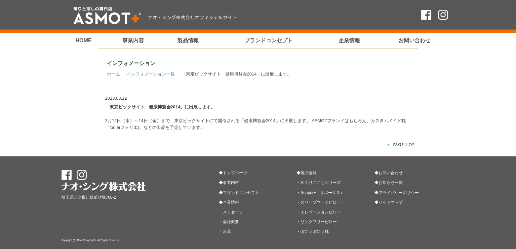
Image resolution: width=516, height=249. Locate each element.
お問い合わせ (414, 40)
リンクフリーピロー (319, 221)
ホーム (113, 74)
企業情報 (349, 40)
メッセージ (233, 212)
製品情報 (188, 40)
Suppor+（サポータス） (322, 192)
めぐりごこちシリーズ (321, 182)
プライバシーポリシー (399, 192)
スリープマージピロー (321, 202)
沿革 (227, 231)
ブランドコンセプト (268, 40)
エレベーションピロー (321, 212)
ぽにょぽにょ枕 (315, 231)
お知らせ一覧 (391, 182)
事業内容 (133, 40)
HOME (83, 40)
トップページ (235, 172)
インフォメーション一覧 (151, 74)
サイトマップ (391, 202)
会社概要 (231, 221)
